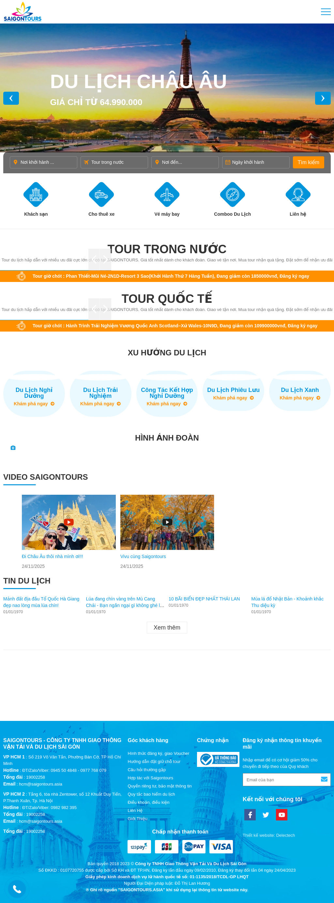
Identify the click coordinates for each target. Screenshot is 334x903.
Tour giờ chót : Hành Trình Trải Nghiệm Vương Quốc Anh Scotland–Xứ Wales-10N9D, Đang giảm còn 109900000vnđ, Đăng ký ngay (175, 326)
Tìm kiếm (308, 162)
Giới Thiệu (137, 818)
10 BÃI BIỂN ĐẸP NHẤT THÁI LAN (204, 598)
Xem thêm (167, 627)
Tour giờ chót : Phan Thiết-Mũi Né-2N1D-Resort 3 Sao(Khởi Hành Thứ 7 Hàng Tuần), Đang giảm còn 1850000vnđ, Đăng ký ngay (171, 276)
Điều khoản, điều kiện (148, 802)
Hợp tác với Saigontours (150, 777)
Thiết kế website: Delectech (269, 835)
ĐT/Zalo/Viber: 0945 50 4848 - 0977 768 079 (64, 770)
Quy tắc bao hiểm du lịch (151, 794)
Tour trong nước (167, 249)
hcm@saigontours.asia (40, 784)
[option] (69, 532)
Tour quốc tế (167, 298)
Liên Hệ (135, 810)
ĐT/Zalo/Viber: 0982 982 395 (49, 807)
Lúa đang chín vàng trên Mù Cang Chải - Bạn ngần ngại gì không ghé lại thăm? (125, 605)
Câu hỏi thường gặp (147, 769)
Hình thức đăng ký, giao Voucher (158, 753)
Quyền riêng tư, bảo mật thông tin (159, 786)
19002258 (35, 777)
